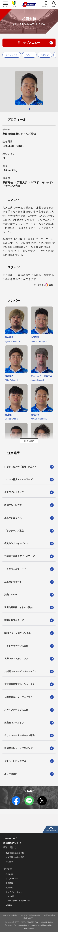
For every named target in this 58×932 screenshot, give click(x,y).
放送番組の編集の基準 (15, 857)
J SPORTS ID (9, 838)
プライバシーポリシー (15, 892)
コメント (29, 55)
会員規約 (9, 887)
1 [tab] (29, 109)
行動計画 (9, 862)
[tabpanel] (29, 88)
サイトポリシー (12, 896)
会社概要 (9, 874)
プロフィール (12, 55)
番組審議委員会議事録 (15, 853)
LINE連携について (10, 843)
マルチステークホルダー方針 (18, 901)
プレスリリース (12, 879)
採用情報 (9, 883)
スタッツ (45, 55)
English (9, 905)
